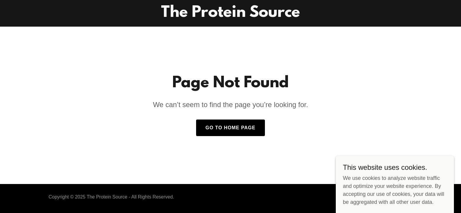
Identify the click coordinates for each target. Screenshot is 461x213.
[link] (230, 15)
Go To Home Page (230, 127)
